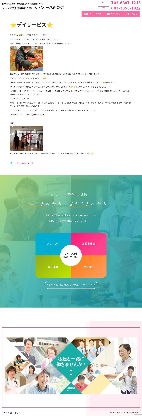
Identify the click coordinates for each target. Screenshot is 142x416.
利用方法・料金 (113, 14)
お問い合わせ (131, 14)
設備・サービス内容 (92, 14)
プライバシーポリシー (12, 410)
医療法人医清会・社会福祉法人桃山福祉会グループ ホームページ (71, 283)
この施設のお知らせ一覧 (23, 163)
